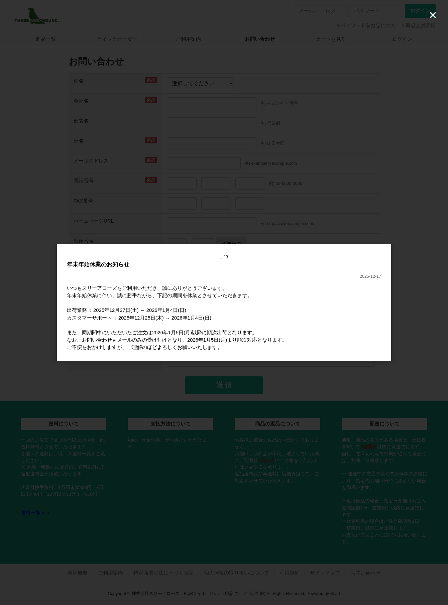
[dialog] (224, 302)
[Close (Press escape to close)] (433, 15)
